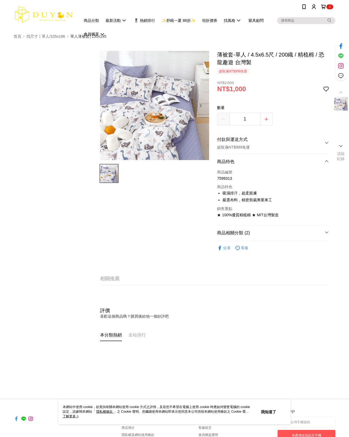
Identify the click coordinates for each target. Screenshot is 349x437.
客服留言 (205, 428)
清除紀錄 (341, 156)
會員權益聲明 (208, 435)
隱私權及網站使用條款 (138, 435)
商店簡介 (128, 428)
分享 (224, 248)
